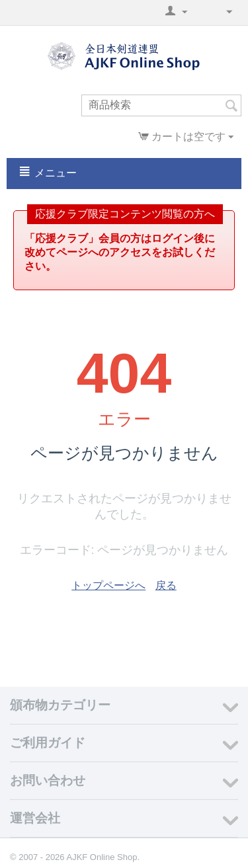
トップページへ (108, 585)
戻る (166, 585)
